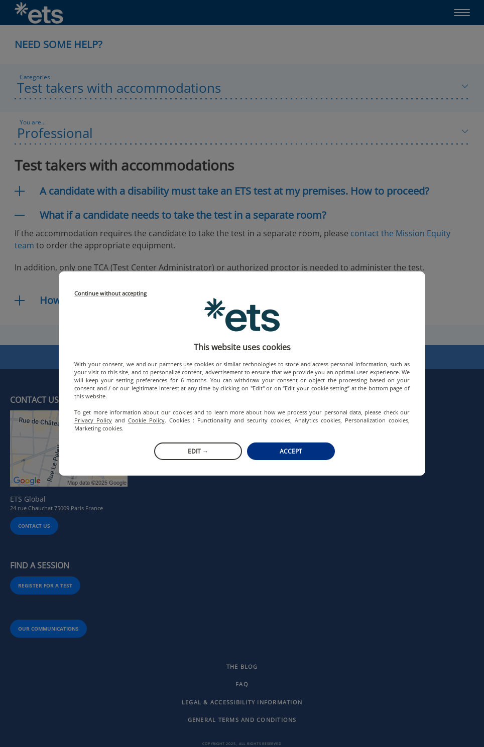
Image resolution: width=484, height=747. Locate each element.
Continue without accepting (110, 293)
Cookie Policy (146, 420)
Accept (291, 451)
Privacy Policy (93, 420)
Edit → (198, 451)
